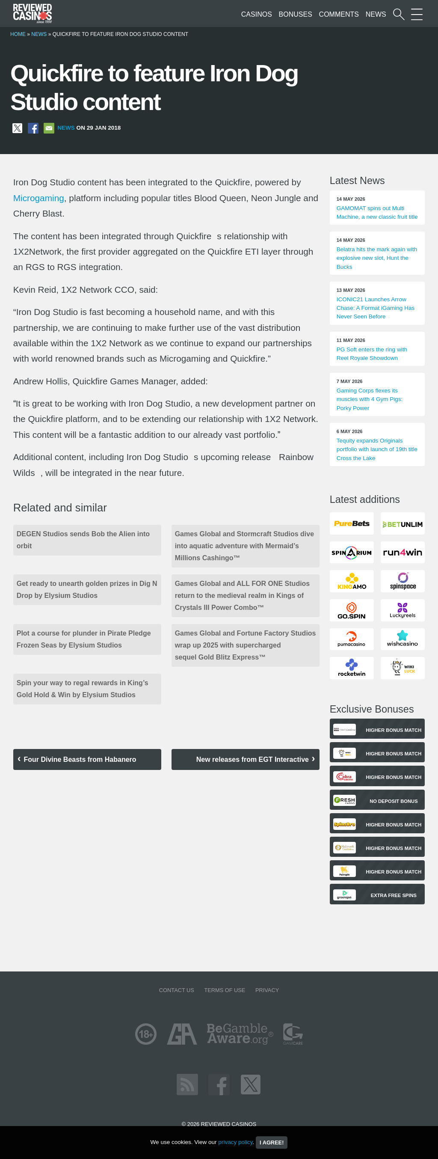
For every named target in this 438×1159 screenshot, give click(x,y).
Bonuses (295, 14)
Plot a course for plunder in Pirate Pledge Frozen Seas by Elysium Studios (84, 639)
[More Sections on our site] (417, 14)
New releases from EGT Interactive (252, 759)
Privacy (267, 990)
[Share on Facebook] (33, 128)
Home (18, 34)
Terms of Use (224, 990)
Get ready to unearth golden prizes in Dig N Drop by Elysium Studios (87, 589)
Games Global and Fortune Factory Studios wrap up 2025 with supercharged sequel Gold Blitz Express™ (245, 645)
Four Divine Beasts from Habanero (80, 759)
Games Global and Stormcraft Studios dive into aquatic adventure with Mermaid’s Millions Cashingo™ (244, 546)
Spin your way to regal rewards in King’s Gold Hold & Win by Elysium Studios (82, 688)
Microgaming (38, 198)
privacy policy (235, 1142)
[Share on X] (17, 128)
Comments (339, 14)
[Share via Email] (49, 128)
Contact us (176, 990)
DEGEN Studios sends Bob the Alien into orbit (83, 540)
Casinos (256, 14)
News (376, 14)
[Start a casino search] (399, 14)
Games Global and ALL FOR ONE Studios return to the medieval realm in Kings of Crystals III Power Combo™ (242, 595)
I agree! (272, 1142)
